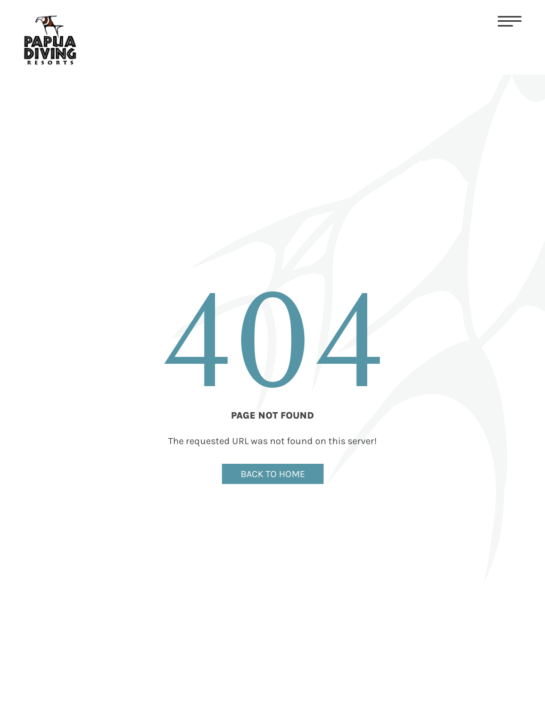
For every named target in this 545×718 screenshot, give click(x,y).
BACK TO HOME (273, 474)
